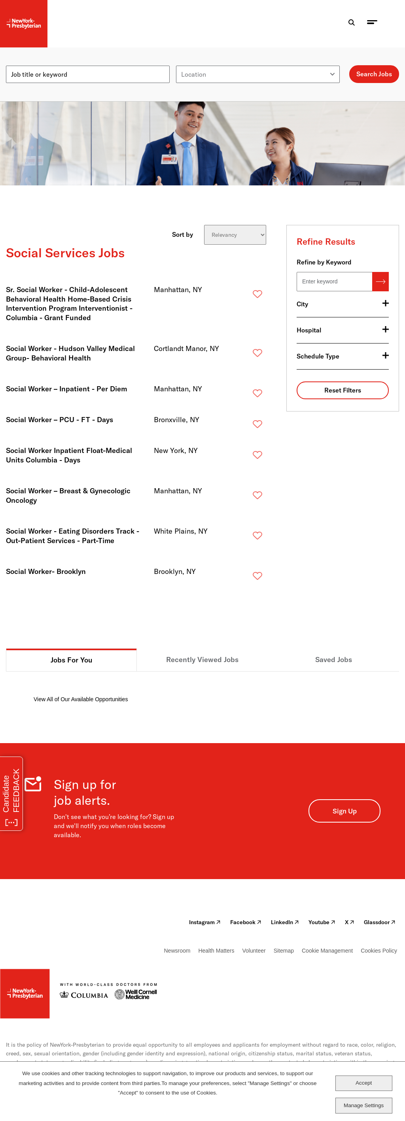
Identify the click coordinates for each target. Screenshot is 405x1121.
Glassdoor (380, 922)
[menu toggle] (372, 24)
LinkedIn (285, 922)
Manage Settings (364, 1105)
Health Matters (216, 950)
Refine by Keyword (324, 262)
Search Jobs (374, 74)
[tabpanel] (202, 688)
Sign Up (345, 811)
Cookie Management (327, 950)
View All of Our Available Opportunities (81, 699)
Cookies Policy (379, 950)
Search (380, 281)
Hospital (309, 330)
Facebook (245, 922)
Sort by (182, 234)
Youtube (321, 922)
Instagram (205, 922)
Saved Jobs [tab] (333, 659)
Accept (364, 1083)
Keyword (18, 62)
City (302, 304)
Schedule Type (318, 356)
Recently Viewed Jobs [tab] (202, 659)
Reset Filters (342, 390)
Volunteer (253, 950)
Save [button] (244, 296)
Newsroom (177, 950)
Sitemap (284, 950)
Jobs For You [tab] (72, 659)
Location (188, 62)
